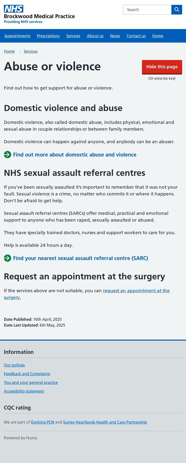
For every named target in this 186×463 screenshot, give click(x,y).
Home (157, 50)
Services (73, 50)
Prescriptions (48, 50)
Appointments (17, 50)
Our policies (14, 379)
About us (95, 50)
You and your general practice (31, 397)
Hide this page (93, 7)
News (115, 50)
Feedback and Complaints (27, 388)
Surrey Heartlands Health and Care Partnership (105, 436)
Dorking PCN (42, 436)
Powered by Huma (20, 452)
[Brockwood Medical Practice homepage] (39, 29)
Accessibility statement (24, 405)
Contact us (136, 50)
